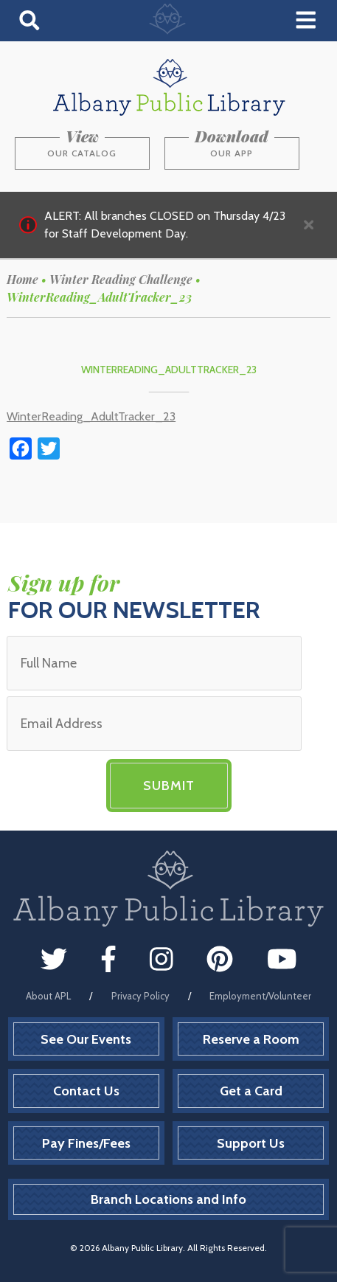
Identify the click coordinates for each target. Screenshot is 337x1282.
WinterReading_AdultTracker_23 (91, 416)
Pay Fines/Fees (86, 1143)
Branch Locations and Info (168, 1199)
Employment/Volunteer (260, 996)
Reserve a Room (251, 1039)
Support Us (251, 1143)
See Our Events (86, 1039)
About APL (48, 996)
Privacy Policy (140, 996)
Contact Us (86, 1091)
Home (22, 279)
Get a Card (251, 1091)
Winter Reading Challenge (120, 279)
